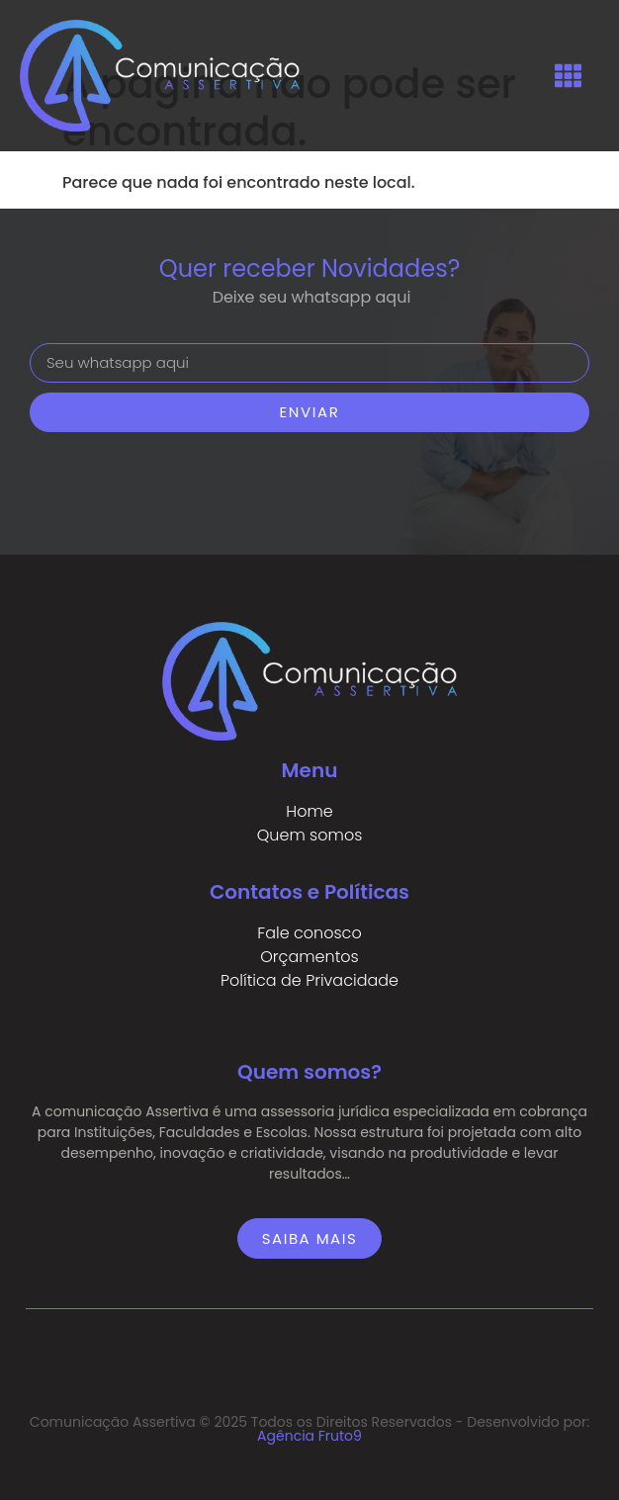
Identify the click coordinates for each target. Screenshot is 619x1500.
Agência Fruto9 (309, 1436)
